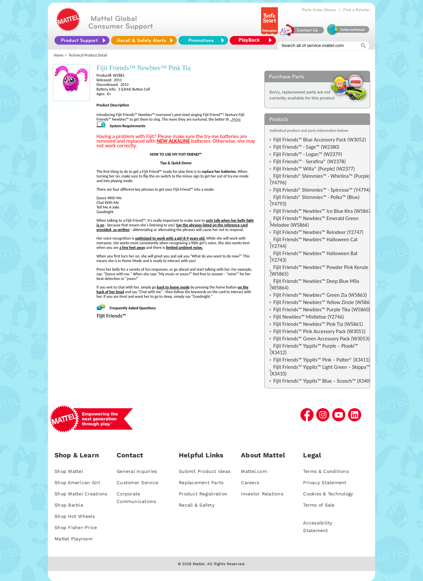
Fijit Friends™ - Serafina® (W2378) (309, 161)
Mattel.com (254, 471)
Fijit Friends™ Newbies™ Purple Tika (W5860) (321, 309)
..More (235, 119)
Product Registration (203, 493)
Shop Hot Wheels (75, 516)
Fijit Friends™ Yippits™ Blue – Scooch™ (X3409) (323, 381)
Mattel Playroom (74, 538)
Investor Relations (262, 493)
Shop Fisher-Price (76, 527)
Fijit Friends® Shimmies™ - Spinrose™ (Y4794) (321, 190)
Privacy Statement (324, 482)
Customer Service (137, 482)
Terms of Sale (318, 505)
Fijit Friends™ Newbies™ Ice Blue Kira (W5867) (323, 211)
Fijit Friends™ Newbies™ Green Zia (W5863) (320, 295)
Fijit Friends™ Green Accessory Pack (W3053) (321, 338)
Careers (250, 482)
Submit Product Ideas (204, 471)
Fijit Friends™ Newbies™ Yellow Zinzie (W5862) (323, 302)
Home (58, 55)
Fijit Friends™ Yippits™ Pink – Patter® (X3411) (321, 360)
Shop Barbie (69, 505)
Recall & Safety (196, 505)
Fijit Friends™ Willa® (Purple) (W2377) (314, 169)
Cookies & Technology (328, 493)
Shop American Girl (77, 482)
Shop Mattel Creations (81, 493)
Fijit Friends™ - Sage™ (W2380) (306, 147)
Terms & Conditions (326, 471)
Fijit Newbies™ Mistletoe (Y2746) (308, 317)
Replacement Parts (201, 482)
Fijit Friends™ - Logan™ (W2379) (307, 154)
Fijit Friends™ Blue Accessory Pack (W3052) (319, 139)
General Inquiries (137, 471)
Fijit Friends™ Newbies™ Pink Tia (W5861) (318, 324)
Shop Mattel (69, 471)
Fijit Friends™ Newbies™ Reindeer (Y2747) (318, 232)
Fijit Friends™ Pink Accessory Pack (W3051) (319, 331)
